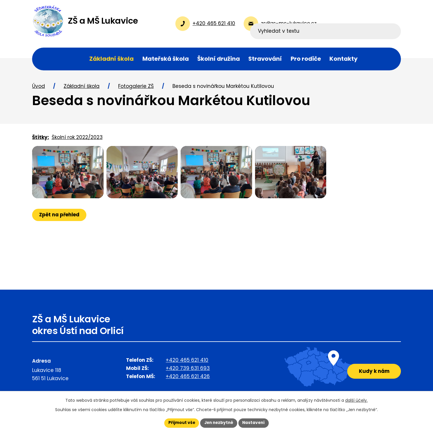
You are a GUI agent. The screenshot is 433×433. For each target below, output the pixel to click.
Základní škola (81, 88)
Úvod (38, 88)
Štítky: (40, 139)
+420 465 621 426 (188, 378)
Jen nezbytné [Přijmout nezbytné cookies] (218, 423)
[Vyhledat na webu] (363, 23)
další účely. (356, 400)
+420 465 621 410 (187, 362)
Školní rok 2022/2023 (77, 139)
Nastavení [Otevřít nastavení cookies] (255, 423)
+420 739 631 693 (188, 370)
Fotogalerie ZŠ (136, 88)
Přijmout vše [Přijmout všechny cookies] (180, 423)
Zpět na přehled (60, 223)
